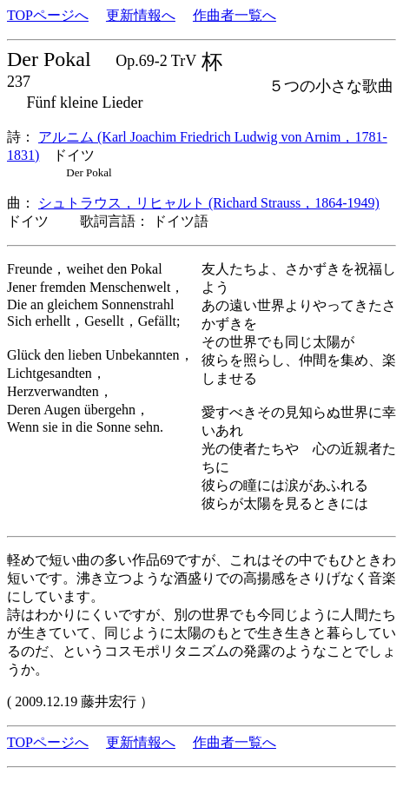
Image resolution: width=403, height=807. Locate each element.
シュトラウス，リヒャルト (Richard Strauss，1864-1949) (209, 202)
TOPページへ (48, 15)
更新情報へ (140, 15)
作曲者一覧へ (234, 15)
